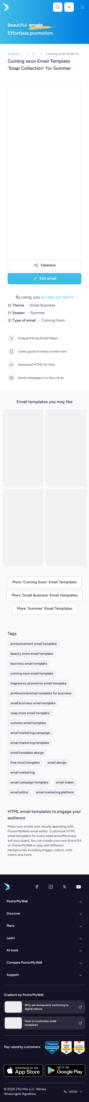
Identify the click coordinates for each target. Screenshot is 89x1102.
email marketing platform (55, 792)
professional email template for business (40, 693)
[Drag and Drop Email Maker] (11, 338)
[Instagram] (51, 886)
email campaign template (29, 782)
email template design (27, 753)
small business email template (33, 703)
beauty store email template (31, 654)
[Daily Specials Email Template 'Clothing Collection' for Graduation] (23, 527)
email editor (19, 792)
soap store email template (30, 713)
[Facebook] (37, 886)
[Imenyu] (82, 7)
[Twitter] (64, 886)
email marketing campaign (30, 733)
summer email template (28, 723)
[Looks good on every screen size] (11, 351)
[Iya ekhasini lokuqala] (5, 7)
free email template (25, 763)
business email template (28, 664)
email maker (65, 782)
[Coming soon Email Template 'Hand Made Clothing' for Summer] (66, 448)
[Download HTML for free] (11, 365)
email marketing (22, 773)
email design (56, 763)
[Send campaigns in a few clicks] (11, 378)
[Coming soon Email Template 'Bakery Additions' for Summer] (66, 527)
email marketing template (29, 743)
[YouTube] (78, 886)
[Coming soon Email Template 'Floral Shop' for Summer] (23, 448)
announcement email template (33, 644)
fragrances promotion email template (38, 683)
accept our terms (57, 296)
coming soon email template (31, 673)
